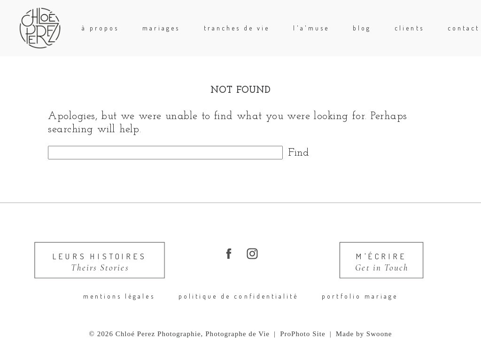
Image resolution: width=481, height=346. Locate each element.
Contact (464, 28)
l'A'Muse (311, 28)
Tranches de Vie (237, 28)
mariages (161, 28)
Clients (409, 28)
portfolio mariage (360, 296)
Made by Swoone (364, 334)
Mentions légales (119, 296)
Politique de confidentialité (238, 296)
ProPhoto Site (303, 334)
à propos (100, 28)
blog (362, 28)
